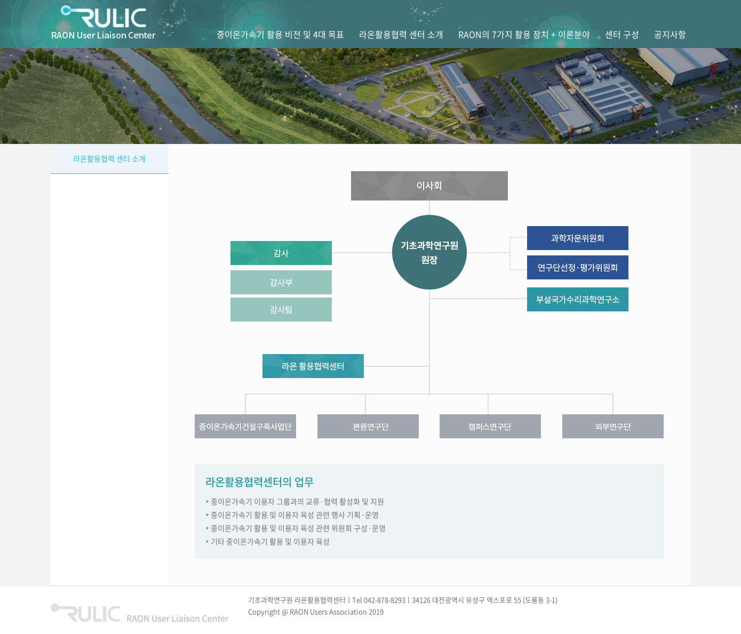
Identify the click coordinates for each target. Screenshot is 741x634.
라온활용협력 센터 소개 (109, 158)
